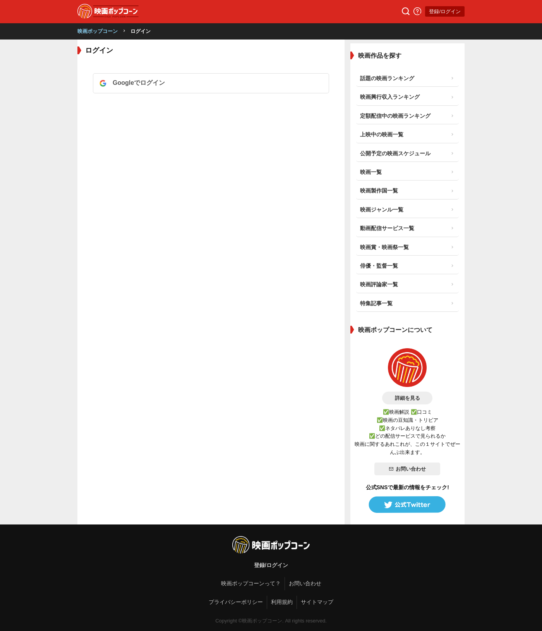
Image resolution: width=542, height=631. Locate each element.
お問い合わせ (407, 469)
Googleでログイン (139, 82)
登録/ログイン (445, 11)
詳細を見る (407, 398)
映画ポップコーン (97, 31)
